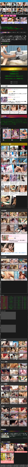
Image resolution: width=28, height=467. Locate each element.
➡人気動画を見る (14, 71)
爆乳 (18, 301)
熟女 (8, 32)
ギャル (11, 302)
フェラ (4, 302)
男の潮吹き (11, 301)
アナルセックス (4, 306)
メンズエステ (19, 300)
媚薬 (8, 15)
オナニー (18, 307)
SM (24, 301)
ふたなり (18, 308)
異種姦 (11, 308)
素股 (25, 306)
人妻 (22, 32)
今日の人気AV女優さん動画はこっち (8, 27)
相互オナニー (11, 307)
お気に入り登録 (5, 43)
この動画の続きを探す (12, 69)
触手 (25, 308)
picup (2, 15)
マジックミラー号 (18, 296)
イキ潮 (11, 32)
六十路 (4, 300)
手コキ (25, 302)
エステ (25, 300)
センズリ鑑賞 (4, 307)
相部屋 (11, 15)
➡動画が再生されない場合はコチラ (14, 76)
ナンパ (18, 32)
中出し (5, 15)
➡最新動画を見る (14, 73)
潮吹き (14, 15)
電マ (2, 33)
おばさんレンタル (11, 306)
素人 (25, 32)
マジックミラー (3, 32)
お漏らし (15, 32)
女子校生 (4, 308)
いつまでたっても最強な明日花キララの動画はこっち (11, 28)
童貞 (25, 307)
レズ (11, 300)
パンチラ (18, 306)
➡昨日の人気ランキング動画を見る (14, 78)
